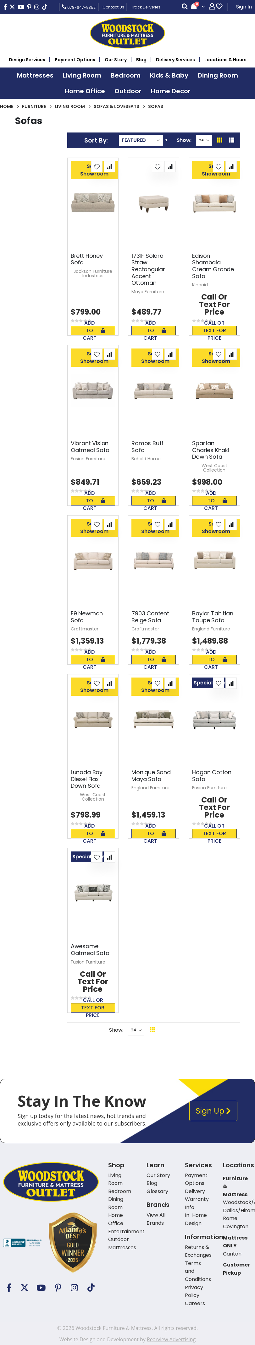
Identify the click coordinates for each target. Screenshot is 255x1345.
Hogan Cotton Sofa (211, 775)
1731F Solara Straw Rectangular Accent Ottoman (148, 269)
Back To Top (190, 1030)
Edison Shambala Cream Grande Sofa (213, 265)
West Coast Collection (214, 467)
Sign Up (213, 1111)
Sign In (244, 6)
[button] (97, 166)
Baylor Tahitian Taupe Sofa (212, 617)
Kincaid (200, 285)
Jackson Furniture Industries (93, 273)
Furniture (34, 106)
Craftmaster (84, 629)
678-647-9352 (79, 7)
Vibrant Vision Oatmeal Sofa (90, 446)
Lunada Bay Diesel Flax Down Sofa (87, 779)
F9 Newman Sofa (87, 617)
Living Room (70, 106)
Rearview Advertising (171, 1339)
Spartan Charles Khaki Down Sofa (210, 450)
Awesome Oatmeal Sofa (90, 949)
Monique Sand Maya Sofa (151, 775)
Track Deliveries (145, 7)
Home (6, 106)
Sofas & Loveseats (116, 106)
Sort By (95, 140)
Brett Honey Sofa (87, 259)
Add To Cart (94, 330)
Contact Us (113, 7)
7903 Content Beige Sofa (150, 617)
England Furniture (211, 629)
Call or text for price (214, 330)
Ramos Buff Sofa (147, 446)
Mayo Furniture (147, 292)
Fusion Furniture (88, 459)
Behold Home (146, 459)
